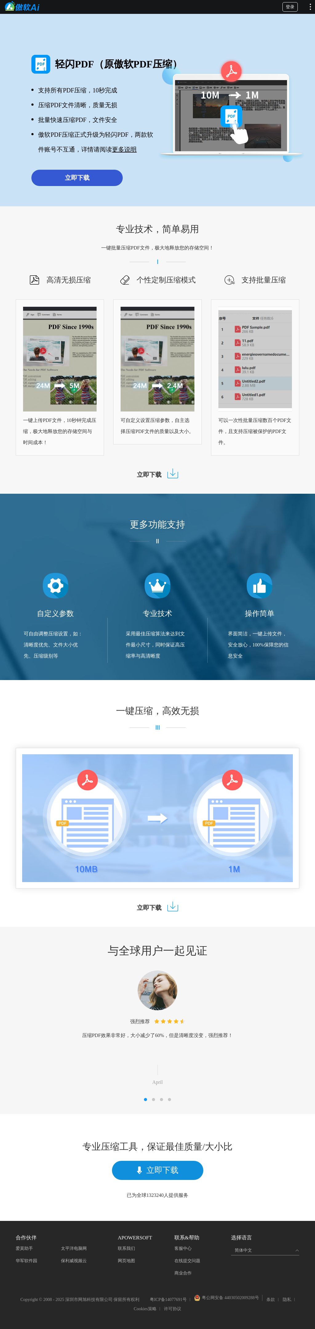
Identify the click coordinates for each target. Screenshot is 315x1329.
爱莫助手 (24, 1248)
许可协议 (172, 1309)
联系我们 (126, 1248)
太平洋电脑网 (74, 1248)
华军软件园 (26, 1260)
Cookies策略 (145, 1309)
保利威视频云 (74, 1260)
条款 (270, 1299)
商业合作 (183, 1273)
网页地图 (126, 1260)
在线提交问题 (187, 1260)
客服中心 (183, 1248)
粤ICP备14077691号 (168, 1299)
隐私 (287, 1299)
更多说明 (124, 149)
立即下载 (77, 177)
